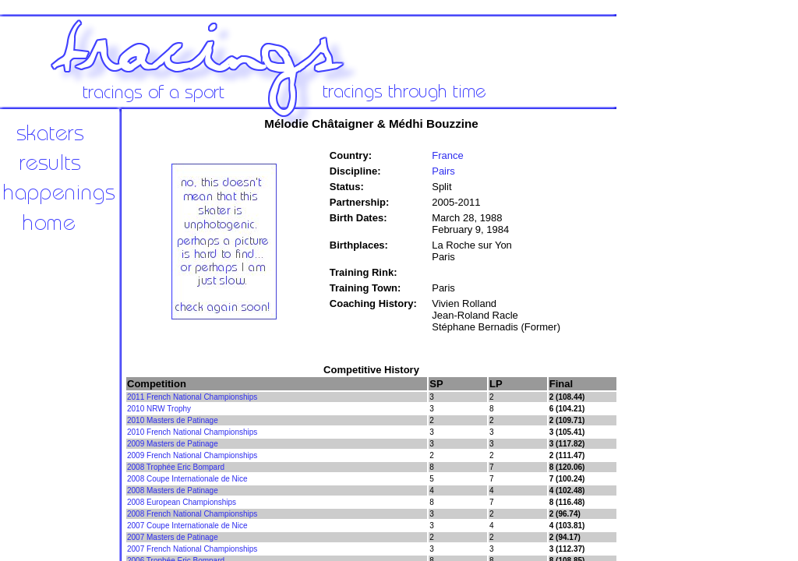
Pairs (443, 171)
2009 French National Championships (192, 455)
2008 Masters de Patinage (172, 490)
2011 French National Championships (192, 397)
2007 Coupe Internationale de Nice (187, 525)
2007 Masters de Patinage (172, 537)
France (447, 155)
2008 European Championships (181, 502)
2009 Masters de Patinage (172, 443)
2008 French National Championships (192, 514)
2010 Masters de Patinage (172, 420)
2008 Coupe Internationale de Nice (187, 479)
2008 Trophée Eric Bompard (175, 467)
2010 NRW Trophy (159, 408)
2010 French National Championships (192, 432)
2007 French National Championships (192, 549)
